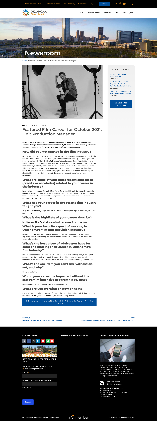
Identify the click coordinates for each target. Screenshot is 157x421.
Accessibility (54, 417)
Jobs (131, 13)
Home (24, 61)
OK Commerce (27, 417)
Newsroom (82, 4)
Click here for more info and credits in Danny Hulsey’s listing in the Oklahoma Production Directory (59, 302)
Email (25, 373)
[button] (131, 4)
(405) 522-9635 (108, 394)
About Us (80, 13)
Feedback (38, 417)
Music (124, 13)
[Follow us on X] (24, 341)
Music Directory (69, 4)
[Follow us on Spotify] (47, 341)
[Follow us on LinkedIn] (38, 341)
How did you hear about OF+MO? (38, 380)
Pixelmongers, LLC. (128, 417)
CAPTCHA (26, 388)
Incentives (107, 13)
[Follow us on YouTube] (43, 341)
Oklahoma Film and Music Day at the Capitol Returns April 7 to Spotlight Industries (120, 84)
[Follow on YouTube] (124, 3)
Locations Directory (52, 4)
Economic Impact (93, 13)
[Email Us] (52, 341)
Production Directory (33, 4)
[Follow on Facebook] (120, 3)
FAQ (91, 4)
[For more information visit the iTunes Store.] (102, 382)
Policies (45, 417)
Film (116, 13)
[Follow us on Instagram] (34, 341)
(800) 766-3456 (111, 397)
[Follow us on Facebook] (29, 341)
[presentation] (37, 393)
